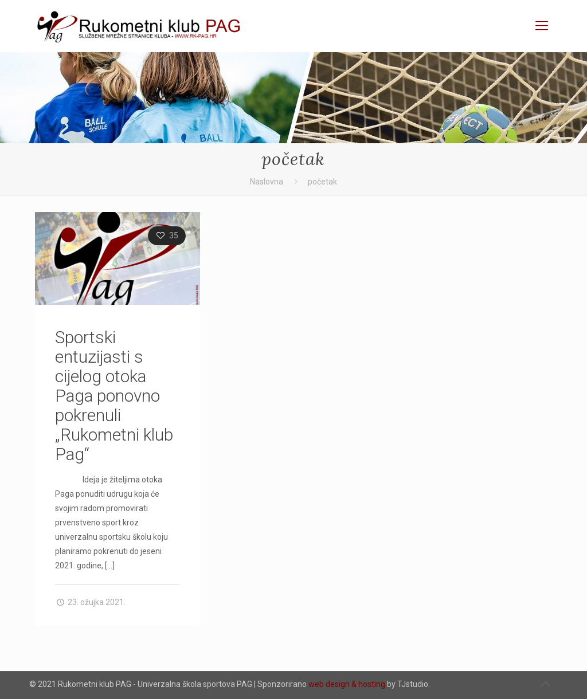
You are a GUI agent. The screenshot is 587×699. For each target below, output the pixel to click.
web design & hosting (346, 684)
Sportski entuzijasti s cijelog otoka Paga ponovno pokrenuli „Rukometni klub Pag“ (114, 395)
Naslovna (266, 181)
